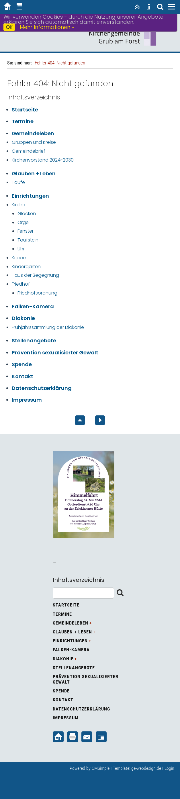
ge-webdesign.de (146, 768)
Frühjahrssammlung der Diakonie (48, 327)
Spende (22, 364)
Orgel (23, 222)
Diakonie (23, 318)
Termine (23, 121)
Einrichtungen (30, 195)
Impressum (27, 399)
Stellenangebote (34, 340)
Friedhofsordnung (37, 293)
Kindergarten (26, 266)
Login (169, 768)
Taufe (18, 182)
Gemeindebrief (28, 151)
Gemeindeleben (33, 133)
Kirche (18, 204)
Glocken (26, 213)
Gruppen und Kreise (34, 142)
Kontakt (22, 376)
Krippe (19, 257)
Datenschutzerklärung (42, 388)
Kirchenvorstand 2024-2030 (43, 160)
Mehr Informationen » (47, 27)
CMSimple (100, 768)
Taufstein (27, 240)
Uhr (21, 249)
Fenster (25, 231)
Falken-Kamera (33, 306)
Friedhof (21, 284)
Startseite (25, 109)
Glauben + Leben (34, 173)
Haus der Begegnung (35, 275)
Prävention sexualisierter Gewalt (55, 352)
